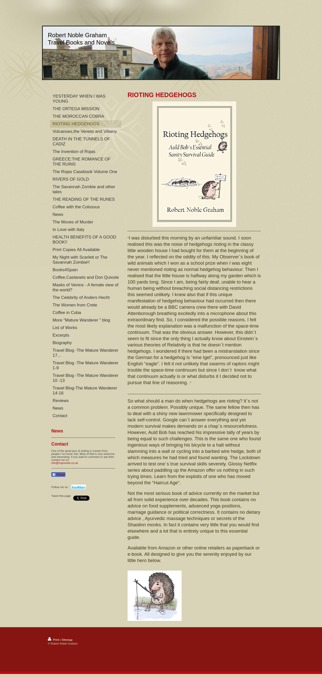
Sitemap (67, 639)
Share (58, 474)
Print (54, 639)
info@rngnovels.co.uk (64, 462)
